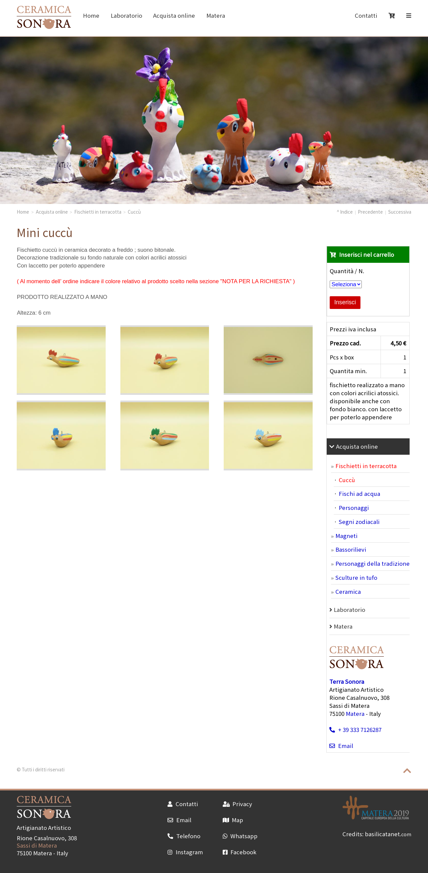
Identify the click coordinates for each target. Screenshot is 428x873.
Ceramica (348, 591)
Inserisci (345, 302)
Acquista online (174, 15)
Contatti (366, 15)
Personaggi (354, 508)
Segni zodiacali (359, 522)
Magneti (346, 536)
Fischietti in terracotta (97, 211)
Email (341, 746)
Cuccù (134, 211)
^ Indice (345, 211)
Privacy (237, 804)
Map (233, 820)
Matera (215, 15)
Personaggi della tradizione (372, 563)
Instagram (185, 852)
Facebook (239, 852)
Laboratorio (126, 15)
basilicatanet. (388, 834)
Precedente (370, 211)
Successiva (399, 211)
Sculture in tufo (356, 577)
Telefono (184, 836)
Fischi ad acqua (359, 493)
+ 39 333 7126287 (355, 730)
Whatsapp (240, 836)
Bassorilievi (350, 549)
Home (91, 15)
